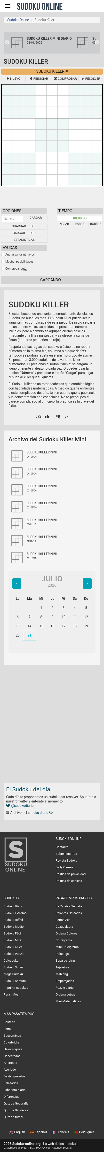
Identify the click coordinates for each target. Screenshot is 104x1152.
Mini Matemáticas (68, 1001)
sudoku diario (40, 813)
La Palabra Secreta (69, 906)
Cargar (36, 217)
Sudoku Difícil (13, 920)
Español (39, 1132)
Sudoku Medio (14, 926)
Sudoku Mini (12, 940)
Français (61, 1132)
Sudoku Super (13, 967)
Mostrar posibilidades (19, 261)
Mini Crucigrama (67, 947)
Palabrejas (63, 954)
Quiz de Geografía (16, 1103)
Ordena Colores (66, 933)
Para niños (11, 994)
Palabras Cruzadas (69, 913)
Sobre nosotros (66, 854)
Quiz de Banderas (16, 1110)
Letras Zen (63, 920)
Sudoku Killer (13, 947)
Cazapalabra (64, 926)
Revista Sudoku (66, 860)
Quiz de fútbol (13, 1117)
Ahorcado (10, 1063)
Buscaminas (12, 1035)
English (17, 1132)
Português (84, 1132)
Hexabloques (13, 1049)
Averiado (10, 1069)
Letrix (7, 1029)
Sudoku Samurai (15, 981)
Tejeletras (62, 967)
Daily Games (64, 867)
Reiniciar (38, 78)
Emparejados (65, 981)
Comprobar (65, 78)
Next (96, 42)
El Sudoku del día (28, 789)
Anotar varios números (20, 254)
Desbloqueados (14, 1076)
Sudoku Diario (13, 906)
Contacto (62, 847)
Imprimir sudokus (16, 987)
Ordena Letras (65, 994)
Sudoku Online (40, 6)
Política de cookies (69, 881)
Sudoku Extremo (15, 913)
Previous (7, 42)
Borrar (95, 224)
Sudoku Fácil (13, 933)
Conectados (12, 1056)
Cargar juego (24, 233)
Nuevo (13, 78)
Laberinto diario (14, 1090)
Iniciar (64, 224)
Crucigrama (64, 940)
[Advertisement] (52, 722)
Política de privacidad (71, 874)
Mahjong (62, 974)
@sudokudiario (20, 806)
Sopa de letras (66, 960)
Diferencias (11, 1096)
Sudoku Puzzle (14, 954)
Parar (79, 224)
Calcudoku (11, 960)
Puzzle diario (65, 987)
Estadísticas (24, 239)
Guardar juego (24, 226)
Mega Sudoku (13, 974)
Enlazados (11, 1083)
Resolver (90, 78)
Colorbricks (12, 1042)
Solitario (9, 1022)
